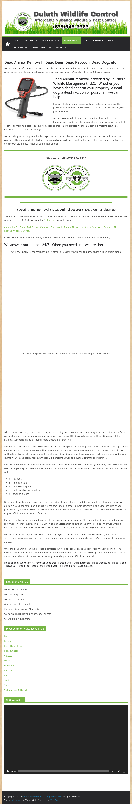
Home (17, 40)
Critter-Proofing (41, 47)
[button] (35, 40)
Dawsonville (57, 227)
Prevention (20, 47)
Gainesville (97, 227)
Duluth (67, 227)
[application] (66, 739)
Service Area (49, 40)
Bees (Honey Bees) (13, 646)
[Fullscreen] (123, 771)
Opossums (9, 665)
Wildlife (29, 40)
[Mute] (119, 771)
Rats (6, 675)
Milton (16, 230)
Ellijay (75, 227)
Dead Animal (71, 40)
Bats (6, 636)
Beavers (8, 641)
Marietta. (25, 230)
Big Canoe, (21, 227)
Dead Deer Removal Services (99, 40)
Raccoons (9, 670)
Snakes (7, 685)
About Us (61, 47)
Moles (7, 660)
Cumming (45, 227)
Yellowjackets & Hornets (16, 690)
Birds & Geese (11, 650)
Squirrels (8, 680)
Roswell (8, 230)
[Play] (8, 771)
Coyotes (8, 655)
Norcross (118, 227)
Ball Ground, (33, 227)
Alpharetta (49, 220)
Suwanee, (109, 227)
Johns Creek (85, 227)
